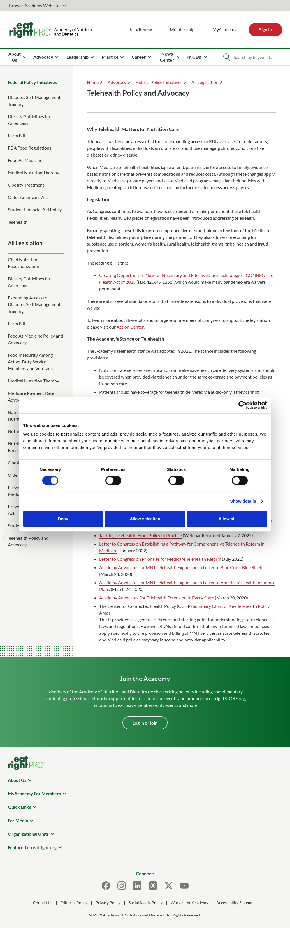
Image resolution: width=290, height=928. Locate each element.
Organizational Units (28, 834)
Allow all (227, 518)
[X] (168, 885)
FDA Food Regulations (29, 147)
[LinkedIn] (137, 885)
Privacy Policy (108, 902)
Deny (63, 518)
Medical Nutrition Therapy (33, 172)
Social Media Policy (146, 902)
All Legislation (205, 82)
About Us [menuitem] (14, 57)
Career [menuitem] (139, 56)
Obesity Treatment (26, 184)
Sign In (265, 29)
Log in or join (145, 722)
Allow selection (145, 518)
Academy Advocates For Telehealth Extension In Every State (156, 597)
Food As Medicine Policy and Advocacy (35, 339)
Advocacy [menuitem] (43, 56)
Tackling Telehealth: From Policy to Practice (140, 535)
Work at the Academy (189, 902)
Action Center (130, 326)
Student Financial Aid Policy (35, 209)
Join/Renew (140, 29)
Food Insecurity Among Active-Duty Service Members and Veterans (30, 361)
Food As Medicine (25, 160)
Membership (182, 29)
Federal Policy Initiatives (32, 82)
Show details (243, 501)
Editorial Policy (74, 902)
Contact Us (42, 902)
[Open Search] (226, 56)
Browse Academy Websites (35, 5)
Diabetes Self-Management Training (34, 101)
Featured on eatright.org (32, 847)
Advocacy (117, 82)
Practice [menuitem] (110, 56)
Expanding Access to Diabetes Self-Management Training (34, 304)
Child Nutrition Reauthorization (23, 263)
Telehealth (18, 221)
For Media (18, 820)
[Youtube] (184, 885)
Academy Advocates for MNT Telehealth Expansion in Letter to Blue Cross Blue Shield (181, 567)
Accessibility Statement (236, 902)
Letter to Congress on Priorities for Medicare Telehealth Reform (160, 559)
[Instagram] (121, 885)
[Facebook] (106, 885)
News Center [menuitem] (167, 57)
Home (93, 82)
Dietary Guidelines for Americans (29, 120)
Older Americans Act (28, 197)
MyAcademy (224, 29)
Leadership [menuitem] (77, 56)
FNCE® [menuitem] (194, 56)
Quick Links (19, 807)
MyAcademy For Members (34, 793)
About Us (17, 780)
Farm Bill (16, 135)
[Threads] (153, 885)
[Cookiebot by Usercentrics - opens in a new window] (242, 405)
